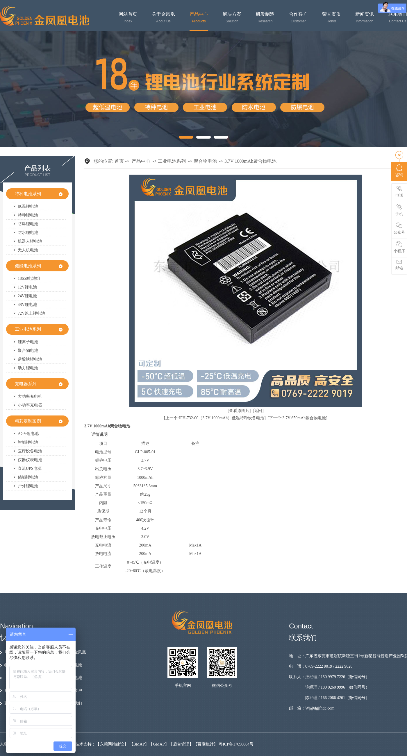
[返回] (258, 411)
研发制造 (265, 17)
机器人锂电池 (30, 241)
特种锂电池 (28, 215)
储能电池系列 (28, 266)
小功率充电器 (30, 405)
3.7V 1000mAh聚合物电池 (250, 161)
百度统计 (205, 744)
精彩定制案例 (28, 421)
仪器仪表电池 (30, 460)
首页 (119, 161)
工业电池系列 (28, 329)
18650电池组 (29, 278)
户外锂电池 (28, 486)
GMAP (159, 744)
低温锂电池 (28, 206)
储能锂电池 (28, 477)
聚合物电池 (28, 350)
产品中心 (199, 17)
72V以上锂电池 (31, 313)
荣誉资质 (331, 17)
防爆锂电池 (28, 224)
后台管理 (181, 744)
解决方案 (232, 17)
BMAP (139, 744)
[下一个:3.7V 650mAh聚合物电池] (297, 418)
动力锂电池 (28, 368)
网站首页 (128, 17)
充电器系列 (26, 383)
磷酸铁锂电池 (30, 359)
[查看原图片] (239, 411)
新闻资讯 (364, 17)
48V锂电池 (27, 304)
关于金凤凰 (163, 17)
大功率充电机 (30, 396)
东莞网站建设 (112, 744)
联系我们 (397, 17)
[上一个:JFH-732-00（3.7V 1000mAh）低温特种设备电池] (215, 418)
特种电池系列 (28, 193)
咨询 (399, 170)
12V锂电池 (27, 287)
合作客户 (298, 17)
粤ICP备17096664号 (236, 744)
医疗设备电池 (30, 451)
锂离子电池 (28, 342)
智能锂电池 (28, 442)
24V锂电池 (27, 296)
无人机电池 (28, 250)
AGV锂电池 (28, 433)
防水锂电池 (28, 232)
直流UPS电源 (30, 468)
